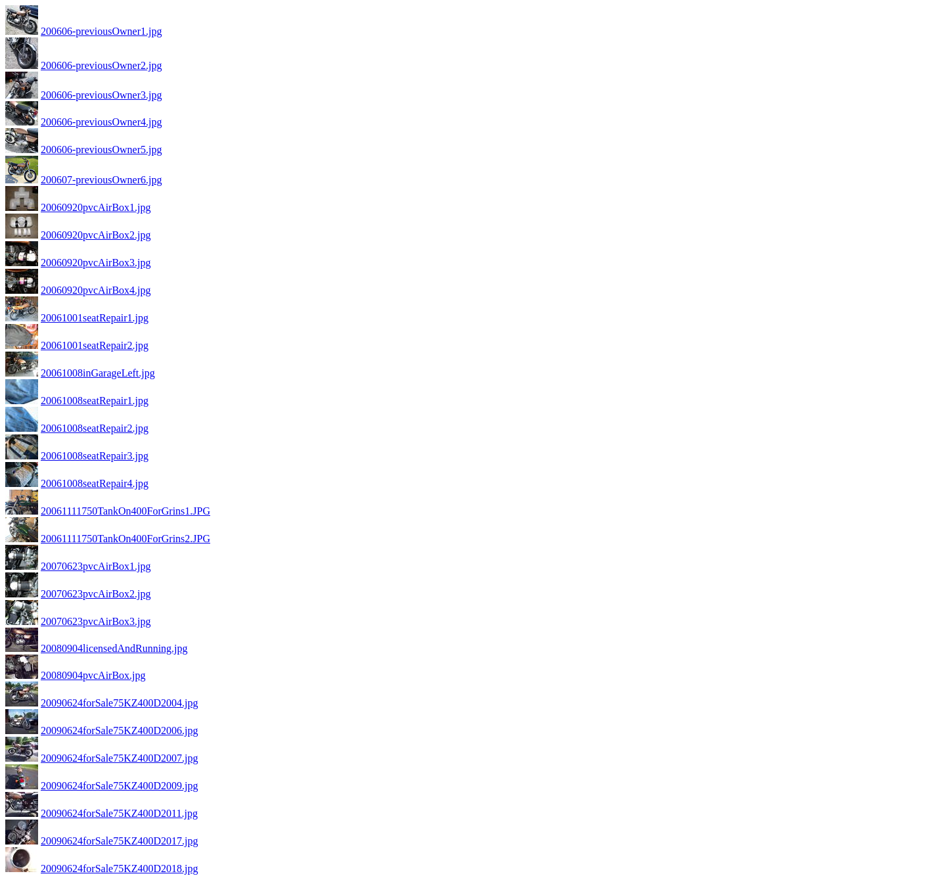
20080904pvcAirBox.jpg (93, 675)
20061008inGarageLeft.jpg (98, 373)
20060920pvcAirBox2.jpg (96, 235)
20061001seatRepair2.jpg (94, 345)
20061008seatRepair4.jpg (94, 483)
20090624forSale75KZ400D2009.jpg (119, 785)
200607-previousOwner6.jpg (101, 179)
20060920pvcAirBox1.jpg (96, 207)
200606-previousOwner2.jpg (101, 65)
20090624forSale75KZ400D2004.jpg (119, 702)
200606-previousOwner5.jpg (101, 149)
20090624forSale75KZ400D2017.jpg (119, 840)
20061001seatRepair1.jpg (94, 317)
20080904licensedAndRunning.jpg (114, 648)
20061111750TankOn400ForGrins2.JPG (125, 538)
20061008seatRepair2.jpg (94, 428)
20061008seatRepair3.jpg (94, 455)
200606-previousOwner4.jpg (101, 121)
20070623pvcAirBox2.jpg (96, 593)
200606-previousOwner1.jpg (101, 31)
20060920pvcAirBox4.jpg (96, 290)
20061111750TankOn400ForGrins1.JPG (125, 511)
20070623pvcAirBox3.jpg (96, 621)
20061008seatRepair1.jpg (94, 400)
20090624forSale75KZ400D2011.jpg (119, 813)
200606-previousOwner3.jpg (101, 95)
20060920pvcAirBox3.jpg (96, 262)
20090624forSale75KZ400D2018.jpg (119, 868)
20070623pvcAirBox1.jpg (96, 566)
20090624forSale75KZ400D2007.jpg (119, 758)
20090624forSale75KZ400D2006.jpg (119, 730)
